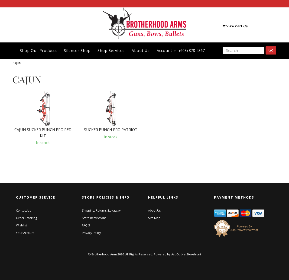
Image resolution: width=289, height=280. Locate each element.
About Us (141, 50)
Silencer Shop (77, 50)
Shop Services (111, 50)
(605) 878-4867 (192, 50)
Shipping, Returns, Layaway (101, 210)
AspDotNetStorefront (186, 254)
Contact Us (23, 210)
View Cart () (235, 26)
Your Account (25, 233)
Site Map (154, 218)
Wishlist (21, 225)
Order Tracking (26, 218)
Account (166, 50)
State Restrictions (94, 218)
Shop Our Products (38, 50)
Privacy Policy (91, 233)
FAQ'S (86, 225)
